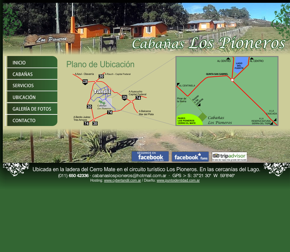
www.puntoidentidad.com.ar (178, 180)
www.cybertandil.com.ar (122, 180)
